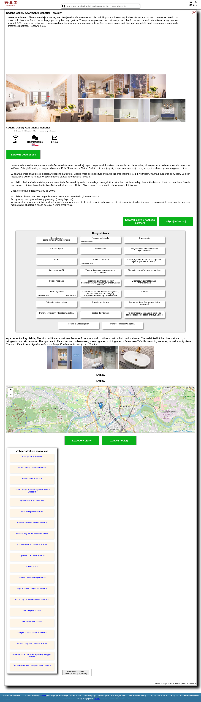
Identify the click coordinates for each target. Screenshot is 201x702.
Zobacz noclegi (119, 440)
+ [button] (10, 390)
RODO (97, 698)
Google (43, 695)
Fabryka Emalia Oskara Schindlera (31, 632)
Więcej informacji (176, 221)
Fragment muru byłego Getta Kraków (31, 588)
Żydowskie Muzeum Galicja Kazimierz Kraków (32, 665)
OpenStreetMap (188, 431)
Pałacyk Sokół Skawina (32, 456)
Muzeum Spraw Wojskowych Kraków (31, 522)
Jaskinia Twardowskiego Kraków (32, 577)
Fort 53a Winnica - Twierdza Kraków (32, 544)
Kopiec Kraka (32, 566)
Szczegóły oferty (82, 440)
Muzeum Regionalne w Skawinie (32, 467)
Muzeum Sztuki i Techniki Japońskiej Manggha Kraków (32, 655)
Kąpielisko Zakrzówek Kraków (31, 555)
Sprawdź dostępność (23, 154)
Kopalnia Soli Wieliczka (32, 478)
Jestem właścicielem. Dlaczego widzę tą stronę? (76, 672)
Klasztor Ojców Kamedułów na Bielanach (32, 599)
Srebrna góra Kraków (32, 610)
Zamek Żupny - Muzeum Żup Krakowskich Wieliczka (32, 490)
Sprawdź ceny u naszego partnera (140, 221)
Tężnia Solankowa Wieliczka (32, 500)
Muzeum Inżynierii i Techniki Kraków (32, 643)
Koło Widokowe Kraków (32, 621)
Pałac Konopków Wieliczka (32, 511)
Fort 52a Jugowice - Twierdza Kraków (32, 533)
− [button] (10, 394)
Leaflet (176, 431)
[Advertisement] (100, 51)
